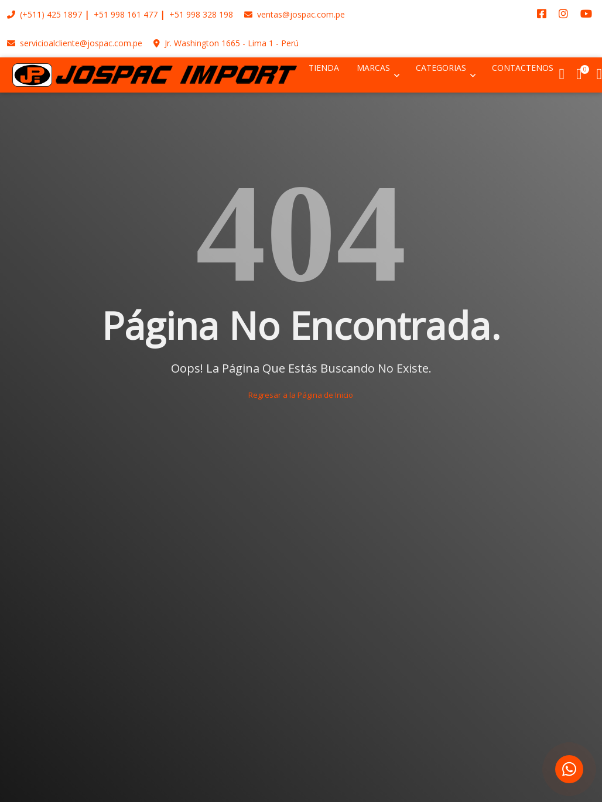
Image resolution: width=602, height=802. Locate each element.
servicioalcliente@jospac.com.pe (74, 43)
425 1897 (64, 14)
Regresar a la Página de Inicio (300, 395)
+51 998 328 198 (201, 14)
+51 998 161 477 (126, 14)
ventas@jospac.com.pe (294, 14)
